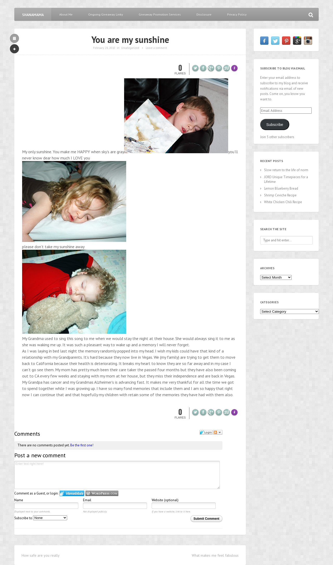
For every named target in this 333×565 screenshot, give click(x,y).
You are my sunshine (130, 39)
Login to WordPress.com (101, 493)
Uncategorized (130, 48)
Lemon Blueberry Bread (281, 188)
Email (87, 500)
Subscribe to (40, 518)
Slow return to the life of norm (286, 170)
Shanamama (33, 14)
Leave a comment (156, 48)
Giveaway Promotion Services (160, 14)
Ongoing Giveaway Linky (105, 14)
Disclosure (204, 14)
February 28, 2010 (104, 48)
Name (18, 500)
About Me (66, 14)
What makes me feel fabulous (215, 555)
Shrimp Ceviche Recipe (280, 195)
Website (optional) (165, 500)
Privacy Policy (237, 14)
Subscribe (274, 125)
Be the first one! (81, 445)
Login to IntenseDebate (72, 493)
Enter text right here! (117, 475)
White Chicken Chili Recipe (283, 202)
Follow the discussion (217, 432)
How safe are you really (41, 555)
